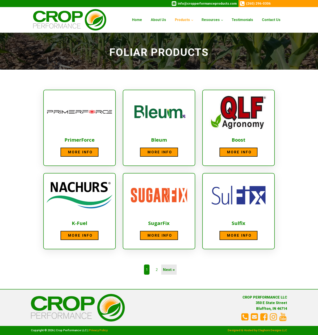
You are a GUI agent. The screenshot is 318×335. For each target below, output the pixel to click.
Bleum (159, 139)
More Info (80, 152)
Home (137, 20)
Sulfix (238, 223)
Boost (238, 139)
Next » (169, 269)
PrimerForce (79, 139)
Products (182, 20)
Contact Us (271, 20)
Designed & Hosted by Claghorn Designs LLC (257, 330)
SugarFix (159, 223)
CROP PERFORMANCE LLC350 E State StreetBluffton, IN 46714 (264, 303)
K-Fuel (79, 223)
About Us (158, 20)
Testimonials (242, 20)
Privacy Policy (98, 330)
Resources (211, 20)
